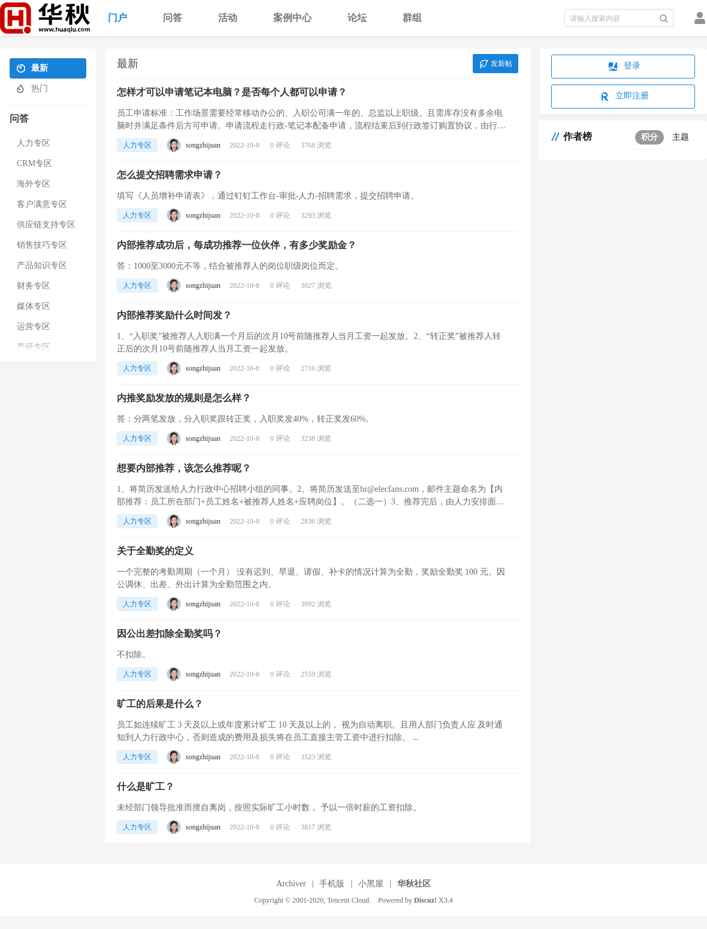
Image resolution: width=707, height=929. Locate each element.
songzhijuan (203, 145)
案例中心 (292, 18)
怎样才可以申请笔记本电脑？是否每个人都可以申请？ (232, 92)
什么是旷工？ (145, 786)
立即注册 (623, 96)
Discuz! (425, 900)
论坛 (357, 18)
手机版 (332, 883)
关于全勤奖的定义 (155, 551)
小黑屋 (370, 883)
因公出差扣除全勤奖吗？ (169, 634)
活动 (227, 18)
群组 (412, 18)
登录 (623, 66)
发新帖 (494, 64)
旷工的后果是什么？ (160, 704)
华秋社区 (414, 883)
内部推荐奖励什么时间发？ (174, 315)
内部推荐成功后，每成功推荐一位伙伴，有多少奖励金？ (236, 245)
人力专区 (137, 145)
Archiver (291, 883)
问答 (172, 18)
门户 (117, 18)
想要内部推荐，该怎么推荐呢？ (184, 468)
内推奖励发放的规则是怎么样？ (184, 398)
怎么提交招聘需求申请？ (169, 175)
